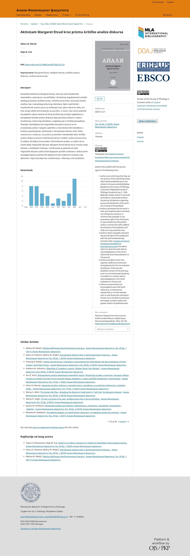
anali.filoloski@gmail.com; (32, 516)
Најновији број (23, 15)
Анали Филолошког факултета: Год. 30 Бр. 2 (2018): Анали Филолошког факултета (88, 365)
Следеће (122, 421)
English (140, 137)
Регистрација (158, 2)
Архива (38, 15)
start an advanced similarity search (49, 427)
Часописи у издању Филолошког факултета (40, 528)
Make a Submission (147, 121)
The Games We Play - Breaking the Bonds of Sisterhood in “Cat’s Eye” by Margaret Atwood (81, 392)
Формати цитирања (105, 329)
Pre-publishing (82, 15)
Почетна (24, 24)
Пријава (170, 2)
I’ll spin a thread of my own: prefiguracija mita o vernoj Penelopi (70, 399)
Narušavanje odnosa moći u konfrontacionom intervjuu (85, 355)
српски (140, 141)
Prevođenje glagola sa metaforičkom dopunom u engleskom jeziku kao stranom (83, 412)
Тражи (168, 15)
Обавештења (52, 15)
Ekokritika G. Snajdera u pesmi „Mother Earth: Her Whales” (73, 368)
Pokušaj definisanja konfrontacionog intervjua (64, 348)
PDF (101, 99)
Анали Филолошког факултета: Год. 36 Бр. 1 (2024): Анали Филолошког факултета (64, 446)
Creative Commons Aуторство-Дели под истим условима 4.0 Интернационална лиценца (112, 157)
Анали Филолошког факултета (42, 10)
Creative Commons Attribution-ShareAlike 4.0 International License (115, 244)
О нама (66, 15)
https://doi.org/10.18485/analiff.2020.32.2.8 (44, 64)
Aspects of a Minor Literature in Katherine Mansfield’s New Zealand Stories (92, 443)
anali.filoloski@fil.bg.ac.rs (56, 516)
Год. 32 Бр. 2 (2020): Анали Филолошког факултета (62, 24)
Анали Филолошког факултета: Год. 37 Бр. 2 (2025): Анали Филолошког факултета (70, 388)
